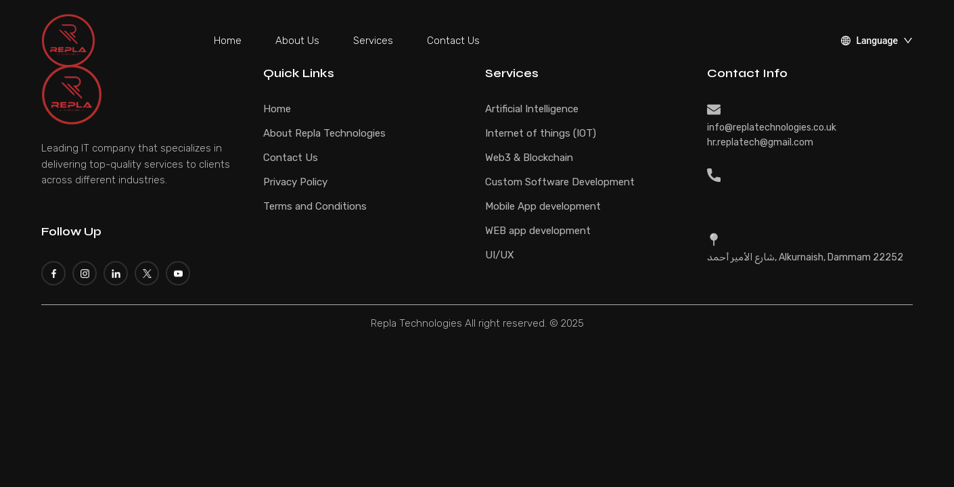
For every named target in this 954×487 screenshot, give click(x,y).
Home (228, 40)
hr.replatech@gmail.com (760, 142)
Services (373, 40)
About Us (297, 40)
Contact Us (453, 40)
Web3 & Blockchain (529, 158)
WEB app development (538, 231)
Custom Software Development (560, 182)
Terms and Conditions (315, 206)
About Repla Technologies (324, 133)
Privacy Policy (295, 182)
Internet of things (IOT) (540, 133)
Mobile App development (543, 206)
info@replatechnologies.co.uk (771, 127)
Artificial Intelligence (531, 109)
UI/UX (499, 255)
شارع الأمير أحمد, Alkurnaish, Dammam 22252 (805, 257)
